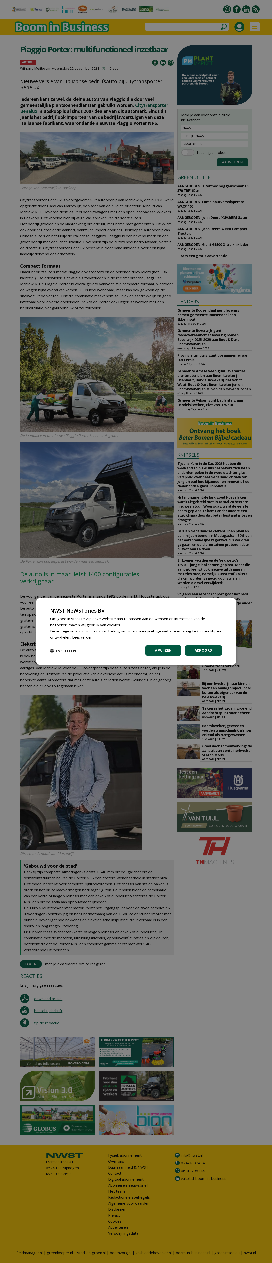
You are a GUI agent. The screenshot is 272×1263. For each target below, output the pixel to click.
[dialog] (136, 631)
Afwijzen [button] (162, 650)
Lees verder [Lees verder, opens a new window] (82, 636)
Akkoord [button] (203, 650)
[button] (63, 650)
